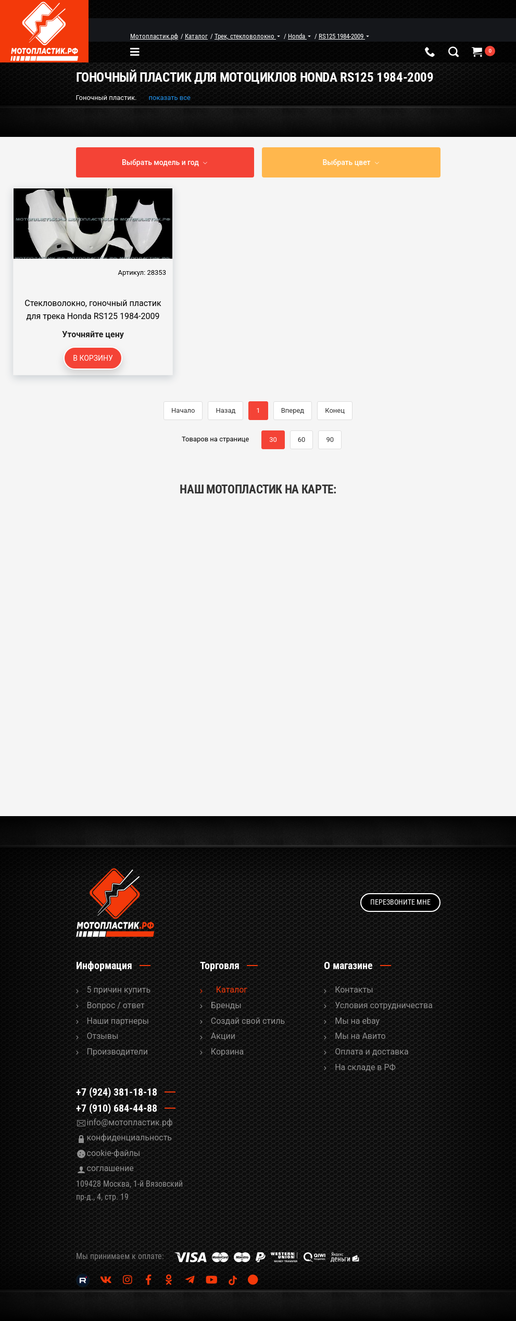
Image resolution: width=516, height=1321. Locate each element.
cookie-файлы (114, 1153)
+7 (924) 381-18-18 (116, 1092)
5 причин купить (119, 990)
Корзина (227, 1052)
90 (330, 439)
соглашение (110, 1168)
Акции (223, 1036)
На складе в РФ (365, 1067)
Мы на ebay (357, 1021)
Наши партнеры (118, 1021)
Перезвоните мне (400, 902)
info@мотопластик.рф (130, 1122)
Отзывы (103, 1036)
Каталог (231, 990)
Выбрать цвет (346, 162)
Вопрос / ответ (116, 1005)
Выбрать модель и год (160, 162)
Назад (225, 410)
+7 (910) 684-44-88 (116, 1108)
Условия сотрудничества (384, 1005)
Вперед (293, 410)
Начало (183, 410)
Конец (335, 410)
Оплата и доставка (371, 1052)
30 (273, 439)
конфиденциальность (129, 1137)
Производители (117, 1052)
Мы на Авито (360, 1036)
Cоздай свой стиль (248, 1021)
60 (302, 439)
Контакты (354, 990)
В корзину (93, 358)
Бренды (226, 1005)
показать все (170, 97)
